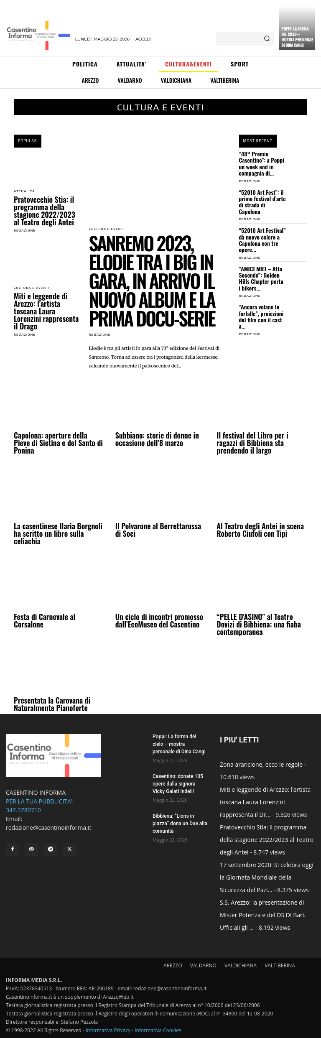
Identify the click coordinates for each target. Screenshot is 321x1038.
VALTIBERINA (280, 965)
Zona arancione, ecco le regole (261, 764)
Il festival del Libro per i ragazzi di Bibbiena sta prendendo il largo (252, 443)
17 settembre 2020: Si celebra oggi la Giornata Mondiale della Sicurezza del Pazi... (266, 877)
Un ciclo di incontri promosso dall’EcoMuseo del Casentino (159, 620)
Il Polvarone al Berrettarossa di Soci (158, 529)
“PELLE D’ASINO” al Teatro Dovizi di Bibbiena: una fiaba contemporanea (259, 624)
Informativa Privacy (108, 1030)
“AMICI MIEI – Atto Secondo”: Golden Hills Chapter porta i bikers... (261, 278)
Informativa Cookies (158, 1030)
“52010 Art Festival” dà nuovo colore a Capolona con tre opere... (262, 240)
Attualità (24, 191)
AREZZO (172, 965)
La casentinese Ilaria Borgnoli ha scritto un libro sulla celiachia (58, 533)
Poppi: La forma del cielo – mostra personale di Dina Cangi (297, 37)
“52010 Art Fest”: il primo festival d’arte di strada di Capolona (262, 202)
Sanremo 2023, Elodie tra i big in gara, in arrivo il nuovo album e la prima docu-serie (152, 280)
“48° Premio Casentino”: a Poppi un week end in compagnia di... (261, 163)
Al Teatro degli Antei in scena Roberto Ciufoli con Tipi (260, 529)
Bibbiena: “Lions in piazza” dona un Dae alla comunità (180, 823)
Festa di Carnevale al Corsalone (44, 620)
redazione (25, 230)
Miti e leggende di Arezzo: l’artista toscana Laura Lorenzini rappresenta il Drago (46, 311)
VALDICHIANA (240, 965)
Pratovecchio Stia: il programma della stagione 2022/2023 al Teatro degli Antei (44, 210)
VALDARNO (203, 965)
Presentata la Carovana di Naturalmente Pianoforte (52, 704)
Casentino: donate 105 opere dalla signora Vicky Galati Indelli (178, 783)
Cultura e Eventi (32, 288)
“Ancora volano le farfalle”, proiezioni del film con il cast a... (261, 316)
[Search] (267, 39)
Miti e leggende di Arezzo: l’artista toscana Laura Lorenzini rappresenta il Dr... (265, 802)
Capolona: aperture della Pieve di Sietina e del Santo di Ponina (58, 443)
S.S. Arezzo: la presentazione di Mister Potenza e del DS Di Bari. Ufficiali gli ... (263, 914)
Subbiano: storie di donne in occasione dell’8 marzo (157, 439)
